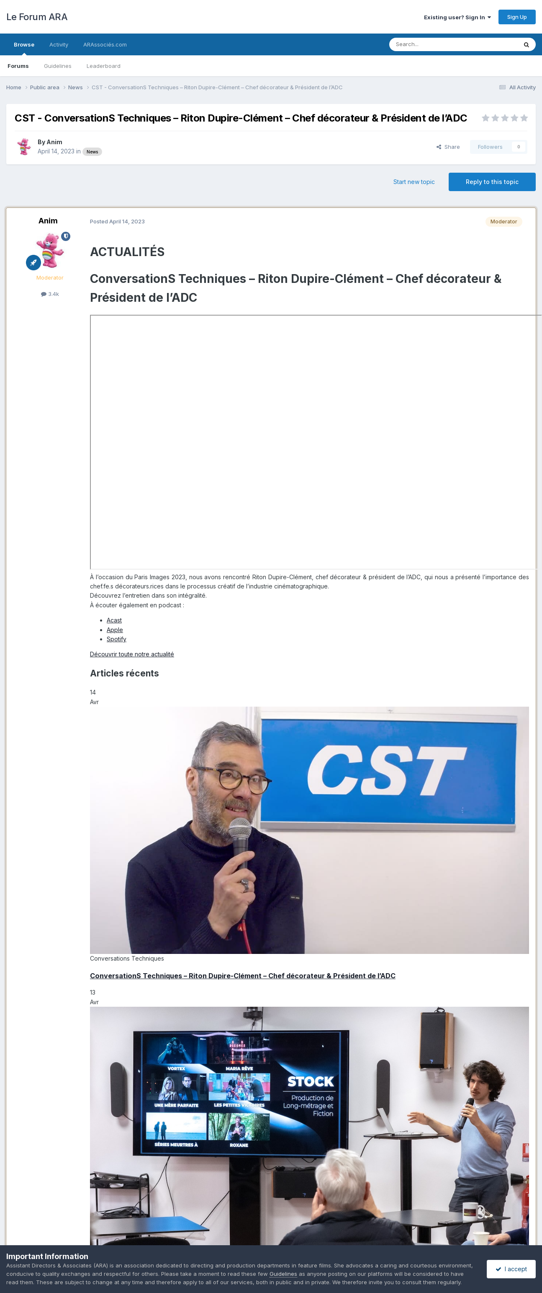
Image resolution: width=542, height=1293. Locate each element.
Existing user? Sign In (457, 17)
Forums (18, 65)
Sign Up (517, 16)
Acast (114, 620)
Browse (24, 48)
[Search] (432, 44)
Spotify (116, 639)
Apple (115, 629)
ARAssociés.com (105, 44)
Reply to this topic (492, 181)
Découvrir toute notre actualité (132, 654)
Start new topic (414, 181)
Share (448, 146)
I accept (511, 1268)
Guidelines (58, 65)
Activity (58, 44)
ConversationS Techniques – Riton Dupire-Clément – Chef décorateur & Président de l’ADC (243, 976)
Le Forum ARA (36, 16)
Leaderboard (104, 65)
